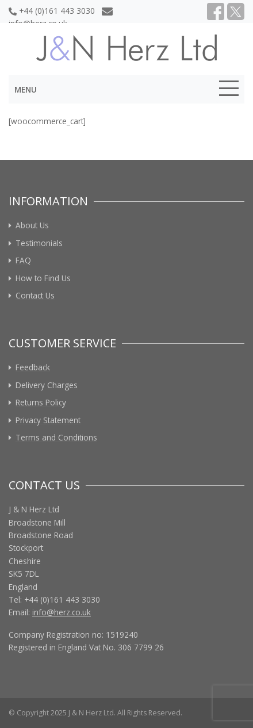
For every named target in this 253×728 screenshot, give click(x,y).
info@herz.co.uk (61, 612)
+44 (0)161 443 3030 (52, 10)
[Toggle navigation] (228, 90)
